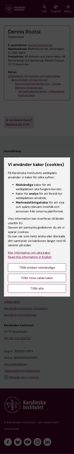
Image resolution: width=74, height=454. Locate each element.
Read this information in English (30, 257)
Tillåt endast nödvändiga (37, 267)
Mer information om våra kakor (29, 253)
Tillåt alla (37, 288)
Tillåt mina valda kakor (37, 278)
